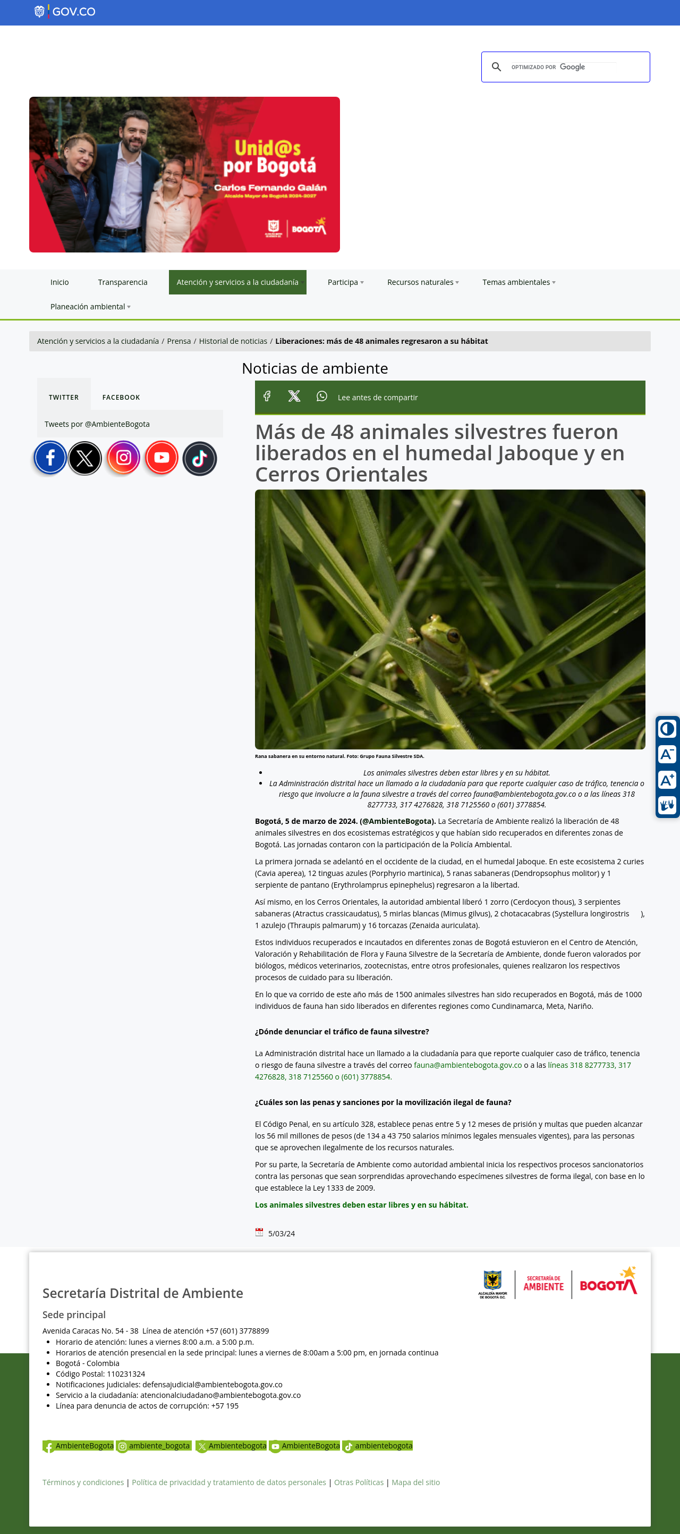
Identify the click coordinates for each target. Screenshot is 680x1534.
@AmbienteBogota (396, 821)
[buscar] (564, 67)
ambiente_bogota (154, 1445)
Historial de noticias (233, 341)
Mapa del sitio (416, 1482)
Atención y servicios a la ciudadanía (98, 341)
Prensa (179, 341)
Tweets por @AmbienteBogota (97, 424)
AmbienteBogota (78, 1445)
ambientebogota (377, 1445)
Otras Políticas (359, 1482)
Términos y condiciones (83, 1482)
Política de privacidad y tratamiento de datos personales (229, 1482)
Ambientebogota (231, 1445)
